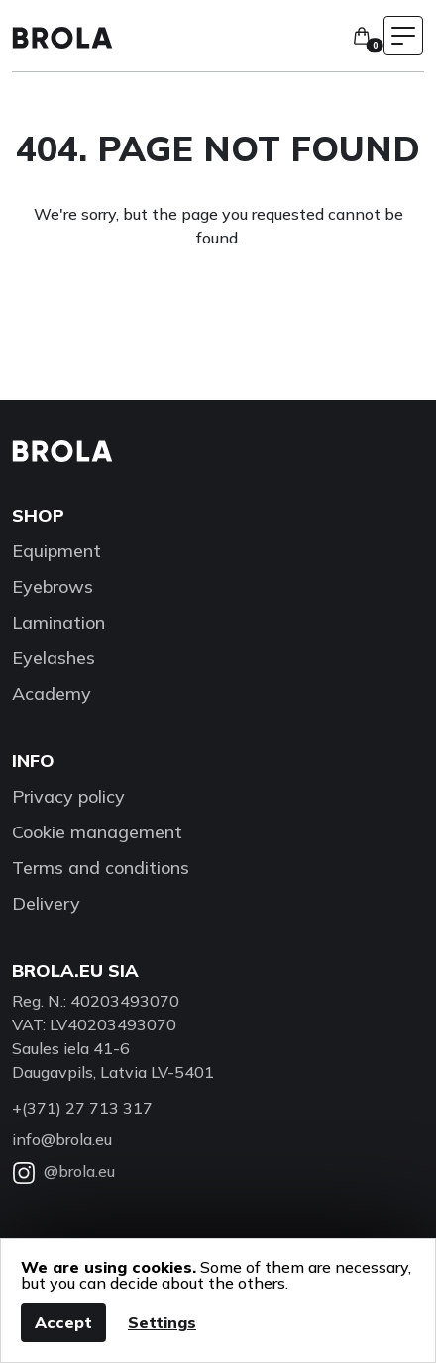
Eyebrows (52, 586)
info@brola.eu (62, 1139)
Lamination (58, 622)
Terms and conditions (100, 867)
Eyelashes (53, 657)
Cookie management (97, 832)
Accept (63, 1322)
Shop (38, 515)
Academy (51, 693)
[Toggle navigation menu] (403, 35)
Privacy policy (68, 796)
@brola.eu (63, 1171)
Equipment (56, 550)
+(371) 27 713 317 (82, 1108)
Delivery (46, 903)
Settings (162, 1322)
